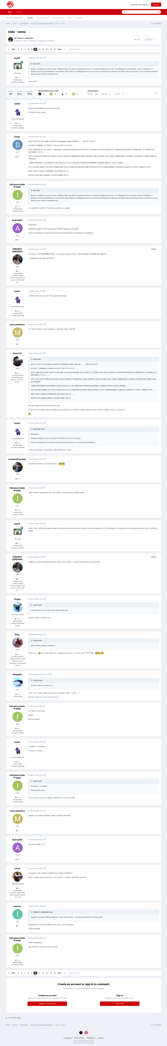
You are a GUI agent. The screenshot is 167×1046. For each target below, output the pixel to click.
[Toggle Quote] (32, 64)
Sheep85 (17, 674)
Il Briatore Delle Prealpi (17, 185)
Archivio (79, 18)
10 (35, 49)
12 (43, 49)
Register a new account (47, 1004)
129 (17, 156)
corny (17, 868)
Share (137, 39)
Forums (30, 18)
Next (60, 49)
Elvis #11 (17, 353)
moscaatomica (17, 324)
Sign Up (156, 4)
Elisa (17, 634)
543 (17, 654)
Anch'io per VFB (43, 18)
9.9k (17, 123)
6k (17, 888)
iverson (17, 906)
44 (18, 344)
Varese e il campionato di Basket (42, 41)
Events (70, 18)
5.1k (17, 77)
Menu (10, 13)
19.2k (17, 619)
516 (17, 479)
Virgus (17, 599)
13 (47, 49)
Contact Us (91, 1038)
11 (39, 49)
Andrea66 (17, 220)
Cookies (100, 1038)
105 (17, 240)
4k (17, 271)
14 (51, 49)
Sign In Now (120, 1004)
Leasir (17, 103)
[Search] (133, 12)
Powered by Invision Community (83, 1043)
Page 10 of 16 (74, 49)
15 (54, 49)
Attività (18, 12)
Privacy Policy (79, 1038)
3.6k (17, 206)
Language (68, 1038)
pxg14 (17, 58)
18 (17, 926)
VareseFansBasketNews (14, 18)
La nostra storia (58, 18)
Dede (17, 137)
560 (17, 373)
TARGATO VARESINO (25, 38)
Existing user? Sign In (140, 5)
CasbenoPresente (17, 459)
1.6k (17, 694)
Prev (13, 49)
